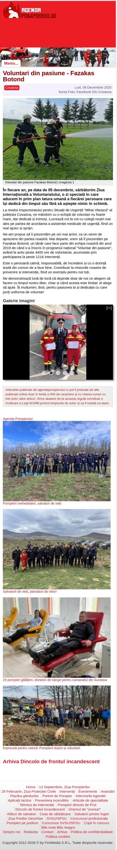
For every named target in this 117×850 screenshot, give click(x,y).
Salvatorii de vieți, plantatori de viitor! (30, 591)
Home (30, 787)
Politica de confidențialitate (92, 832)
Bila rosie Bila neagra (58, 827)
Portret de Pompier (57, 796)
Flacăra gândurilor (24, 796)
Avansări (107, 791)
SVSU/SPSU (57, 818)
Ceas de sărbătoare (55, 814)
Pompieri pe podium (22, 823)
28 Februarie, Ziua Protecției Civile (29, 791)
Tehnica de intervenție (37, 805)
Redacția (31, 832)
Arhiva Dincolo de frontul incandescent (51, 761)
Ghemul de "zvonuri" (84, 809)
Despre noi (11, 832)
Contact (47, 832)
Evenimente (87, 791)
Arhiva (62, 832)
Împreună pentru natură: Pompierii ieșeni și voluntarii (41, 748)
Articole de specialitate (90, 800)
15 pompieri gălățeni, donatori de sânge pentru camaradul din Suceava (55, 680)
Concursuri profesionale (89, 818)
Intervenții (67, 791)
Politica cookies (58, 836)
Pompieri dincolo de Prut (77, 805)
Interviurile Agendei (91, 796)
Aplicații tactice (19, 800)
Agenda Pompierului (18, 419)
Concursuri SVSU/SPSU (61, 823)
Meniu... (11, 63)
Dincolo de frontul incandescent (40, 809)
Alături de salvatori (21, 814)
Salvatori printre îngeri (91, 814)
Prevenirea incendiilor (52, 800)
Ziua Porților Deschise (25, 818)
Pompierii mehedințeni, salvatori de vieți (32, 503)
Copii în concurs (96, 823)
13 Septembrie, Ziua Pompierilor (64, 787)
